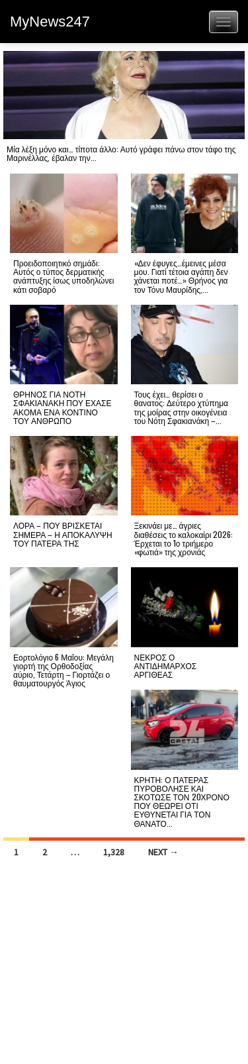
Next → (163, 852)
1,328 (113, 852)
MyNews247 (50, 21)
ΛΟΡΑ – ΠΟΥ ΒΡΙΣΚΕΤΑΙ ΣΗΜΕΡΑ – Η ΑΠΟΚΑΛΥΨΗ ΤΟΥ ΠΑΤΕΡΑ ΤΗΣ (62, 533)
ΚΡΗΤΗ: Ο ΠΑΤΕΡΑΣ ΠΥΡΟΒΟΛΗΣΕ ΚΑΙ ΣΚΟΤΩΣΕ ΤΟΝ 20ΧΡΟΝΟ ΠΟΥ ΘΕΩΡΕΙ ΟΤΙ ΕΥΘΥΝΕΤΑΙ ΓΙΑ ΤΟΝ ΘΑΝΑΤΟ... (181, 801)
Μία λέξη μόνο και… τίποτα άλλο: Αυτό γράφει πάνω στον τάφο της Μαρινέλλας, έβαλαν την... (121, 153)
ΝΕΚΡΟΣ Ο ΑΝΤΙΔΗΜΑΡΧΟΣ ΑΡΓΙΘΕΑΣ (165, 665)
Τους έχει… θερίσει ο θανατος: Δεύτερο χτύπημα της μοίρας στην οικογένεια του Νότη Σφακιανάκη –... (181, 407)
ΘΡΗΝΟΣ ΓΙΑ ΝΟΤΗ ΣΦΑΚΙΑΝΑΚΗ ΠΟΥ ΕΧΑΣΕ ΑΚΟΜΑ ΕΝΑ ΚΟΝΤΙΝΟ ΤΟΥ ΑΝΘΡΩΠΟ (62, 407)
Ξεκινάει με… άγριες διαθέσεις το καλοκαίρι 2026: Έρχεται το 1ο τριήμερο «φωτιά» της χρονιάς (183, 538)
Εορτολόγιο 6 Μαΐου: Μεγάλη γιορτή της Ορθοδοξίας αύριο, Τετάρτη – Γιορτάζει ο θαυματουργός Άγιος (63, 670)
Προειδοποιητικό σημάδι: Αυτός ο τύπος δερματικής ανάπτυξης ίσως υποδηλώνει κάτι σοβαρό (63, 276)
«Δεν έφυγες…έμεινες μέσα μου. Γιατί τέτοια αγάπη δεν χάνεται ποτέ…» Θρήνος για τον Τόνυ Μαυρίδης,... (181, 276)
